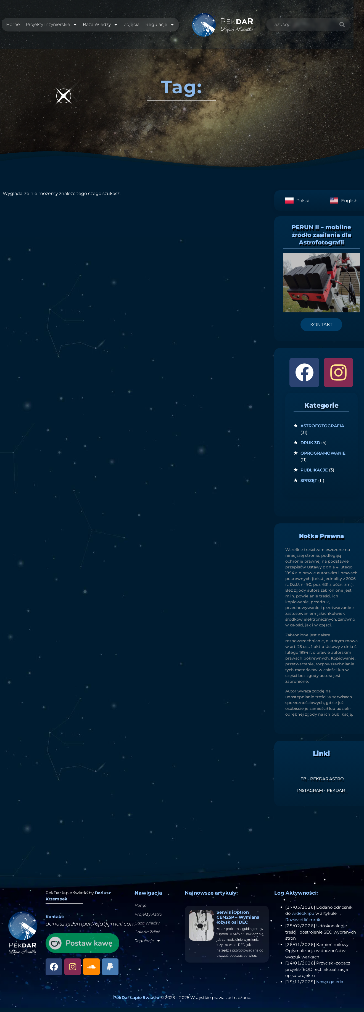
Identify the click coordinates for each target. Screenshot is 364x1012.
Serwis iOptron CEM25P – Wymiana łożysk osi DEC (238, 921)
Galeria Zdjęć (147, 936)
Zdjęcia (131, 26)
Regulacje (160, 27)
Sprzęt (308, 484)
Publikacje (314, 474)
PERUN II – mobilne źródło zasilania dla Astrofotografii (321, 239)
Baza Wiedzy (100, 27)
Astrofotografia (322, 430)
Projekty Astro (148, 918)
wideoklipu (303, 917)
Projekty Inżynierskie (51, 27)
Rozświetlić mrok (302, 924)
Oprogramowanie (322, 457)
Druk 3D (310, 447)
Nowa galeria (329, 986)
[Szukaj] (342, 26)
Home (13, 26)
